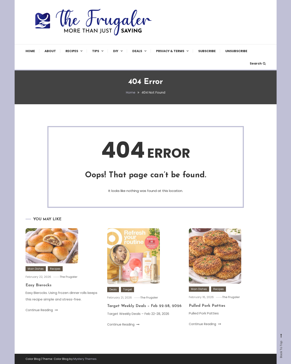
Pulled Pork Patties (207, 311)
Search (258, 63)
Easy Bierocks (39, 291)
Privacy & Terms (170, 51)
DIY (115, 51)
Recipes (71, 51)
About (50, 51)
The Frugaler (70, 282)
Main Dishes (36, 274)
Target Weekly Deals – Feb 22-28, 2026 (144, 311)
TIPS (95, 51)
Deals (137, 51)
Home (30, 51)
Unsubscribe (236, 51)
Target (127, 295)
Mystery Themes (84, 359)
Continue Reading (42, 315)
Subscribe (207, 51)
